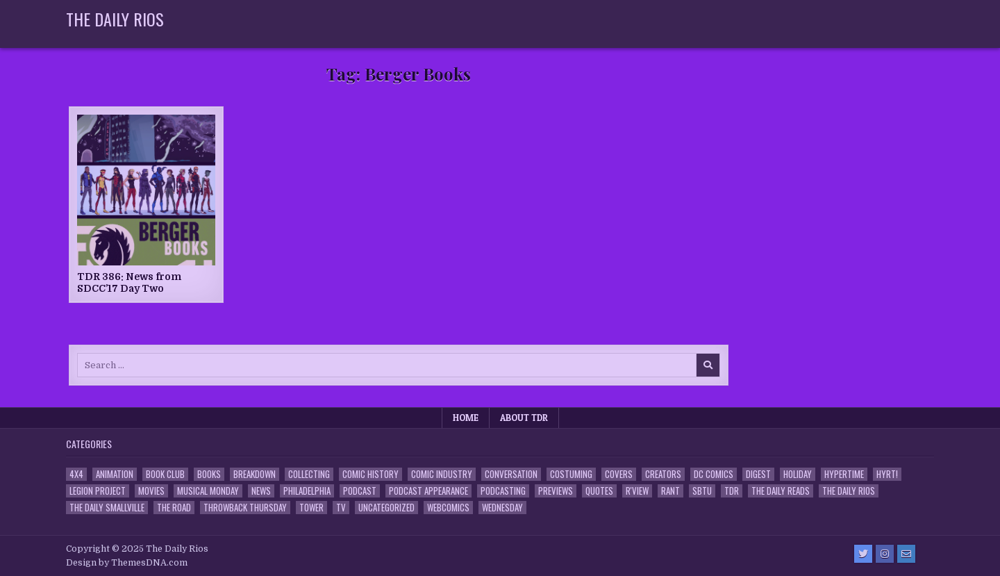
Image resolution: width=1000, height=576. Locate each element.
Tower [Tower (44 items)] (311, 507)
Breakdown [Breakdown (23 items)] (254, 474)
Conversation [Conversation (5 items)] (511, 474)
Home (465, 417)
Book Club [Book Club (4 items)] (165, 474)
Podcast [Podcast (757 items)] (359, 490)
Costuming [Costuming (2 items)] (571, 474)
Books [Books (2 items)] (209, 474)
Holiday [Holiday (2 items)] (797, 474)
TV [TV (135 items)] (341, 507)
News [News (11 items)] (261, 490)
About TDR (524, 417)
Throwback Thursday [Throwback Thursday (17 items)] (245, 507)
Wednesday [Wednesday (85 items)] (502, 507)
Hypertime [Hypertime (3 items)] (844, 474)
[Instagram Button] (885, 554)
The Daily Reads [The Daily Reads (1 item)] (780, 490)
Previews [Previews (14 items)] (555, 490)
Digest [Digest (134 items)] (758, 474)
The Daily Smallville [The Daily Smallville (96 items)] (106, 507)
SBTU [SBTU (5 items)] (702, 490)
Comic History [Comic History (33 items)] (370, 474)
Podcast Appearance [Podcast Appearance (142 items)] (428, 490)
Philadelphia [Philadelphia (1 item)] (307, 490)
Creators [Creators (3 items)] (663, 474)
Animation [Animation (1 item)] (114, 474)
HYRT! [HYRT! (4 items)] (887, 474)
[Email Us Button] (906, 554)
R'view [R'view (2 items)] (637, 490)
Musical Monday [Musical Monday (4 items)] (208, 490)
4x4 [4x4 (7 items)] (76, 474)
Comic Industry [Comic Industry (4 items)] (441, 474)
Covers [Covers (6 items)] (619, 474)
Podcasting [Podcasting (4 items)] (503, 490)
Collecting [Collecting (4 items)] (309, 474)
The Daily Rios (115, 18)
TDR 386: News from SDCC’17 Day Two (129, 282)
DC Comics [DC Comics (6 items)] (713, 474)
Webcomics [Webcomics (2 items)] (448, 507)
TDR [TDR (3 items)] (731, 490)
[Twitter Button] (863, 554)
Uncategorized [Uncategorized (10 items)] (386, 507)
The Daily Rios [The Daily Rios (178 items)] (848, 490)
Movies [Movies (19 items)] (151, 490)
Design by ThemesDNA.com (127, 563)
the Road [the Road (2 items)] (174, 507)
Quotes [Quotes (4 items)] (599, 490)
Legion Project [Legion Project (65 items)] (97, 490)
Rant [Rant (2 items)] (670, 490)
